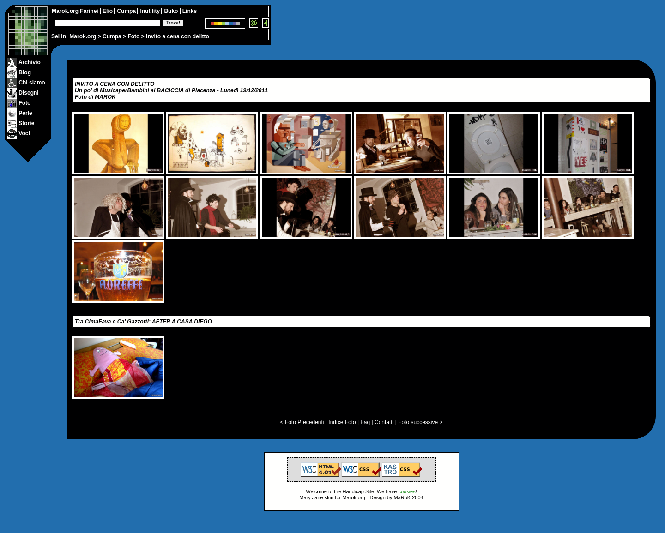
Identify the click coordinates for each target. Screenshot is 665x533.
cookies (406, 491)
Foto (133, 36)
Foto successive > (420, 422)
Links (189, 11)
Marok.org (82, 36)
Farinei (90, 11)
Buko (171, 11)
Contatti (384, 422)
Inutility (150, 11)
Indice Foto (342, 422)
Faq (365, 422)
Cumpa (112, 36)
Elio (108, 11)
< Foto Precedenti (302, 422)
